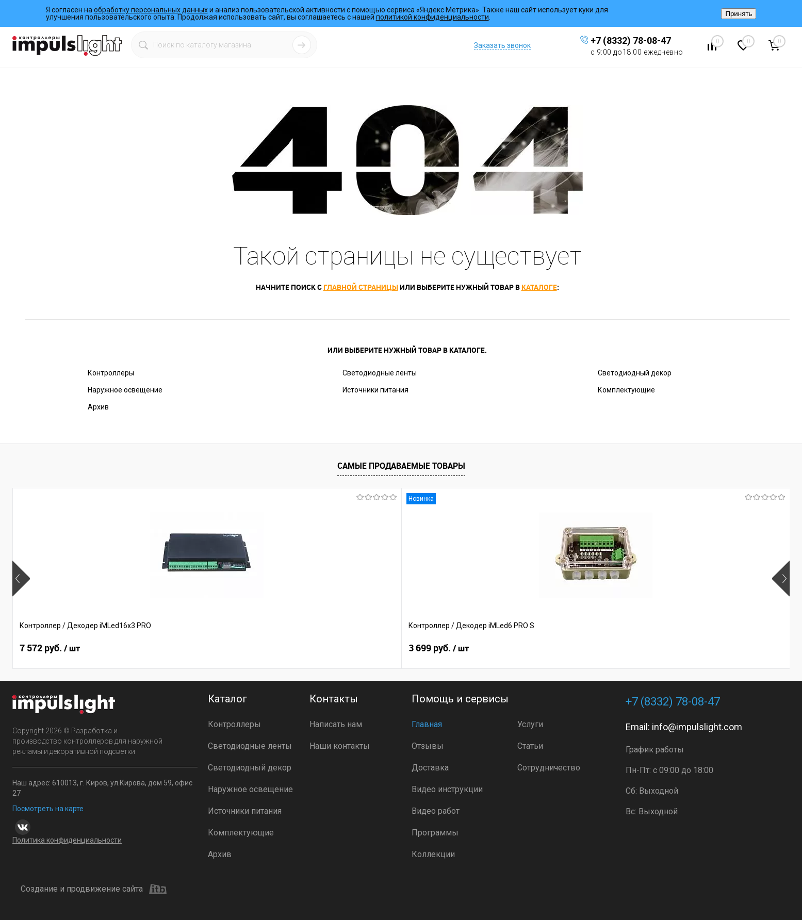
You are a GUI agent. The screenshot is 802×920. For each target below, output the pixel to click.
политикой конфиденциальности (432, 17)
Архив (98, 407)
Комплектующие (626, 390)
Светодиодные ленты (379, 373)
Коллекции (433, 854)
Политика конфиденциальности (67, 840)
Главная (427, 724)
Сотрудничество (548, 768)
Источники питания (375, 390)
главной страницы (360, 287)
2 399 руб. (672, 648)
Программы (435, 832)
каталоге (539, 287)
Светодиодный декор (635, 373)
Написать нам (335, 724)
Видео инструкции (447, 789)
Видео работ (436, 811)
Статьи (530, 746)
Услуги (530, 724)
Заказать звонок (502, 45)
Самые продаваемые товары (401, 465)
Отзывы (428, 746)
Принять (738, 14)
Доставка (430, 768)
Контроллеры (111, 373)
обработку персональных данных (151, 10)
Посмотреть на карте (48, 808)
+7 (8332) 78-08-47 (631, 40)
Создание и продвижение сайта (94, 889)
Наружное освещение (125, 390)
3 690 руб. (516, 648)
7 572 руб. (50, 648)
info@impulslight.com (697, 726)
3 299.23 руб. (367, 648)
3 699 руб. (205, 648)
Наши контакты (339, 746)
